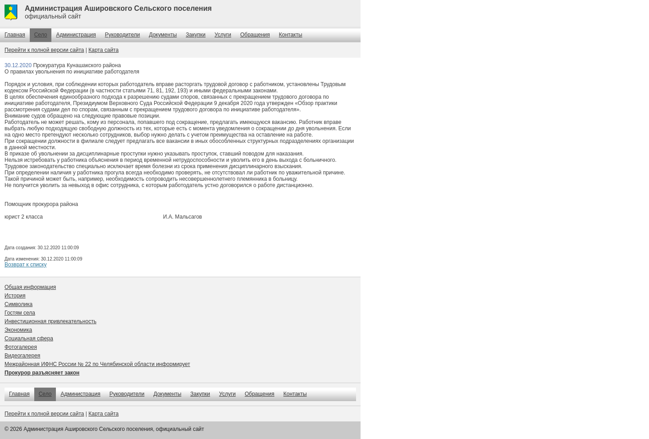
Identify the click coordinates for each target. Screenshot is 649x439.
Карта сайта (103, 50)
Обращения (255, 35)
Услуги (223, 35)
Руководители (122, 35)
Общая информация (30, 287)
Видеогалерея (22, 355)
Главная (15, 35)
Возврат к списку (26, 264)
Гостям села (20, 313)
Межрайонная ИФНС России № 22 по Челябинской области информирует (97, 364)
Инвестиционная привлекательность (50, 321)
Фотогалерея (21, 347)
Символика (18, 304)
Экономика (18, 330)
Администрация (76, 35)
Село (40, 35)
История (15, 296)
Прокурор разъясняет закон (42, 373)
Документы (163, 35)
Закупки (196, 35)
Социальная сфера (29, 338)
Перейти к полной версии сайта (44, 50)
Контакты (290, 35)
